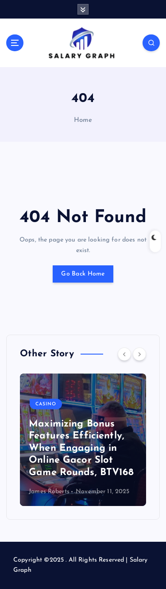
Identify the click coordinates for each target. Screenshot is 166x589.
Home (83, 120)
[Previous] (124, 354)
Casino (45, 404)
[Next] (139, 354)
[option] (83, 440)
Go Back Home (82, 274)
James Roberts (49, 491)
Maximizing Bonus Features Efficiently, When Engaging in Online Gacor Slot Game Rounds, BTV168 (81, 448)
